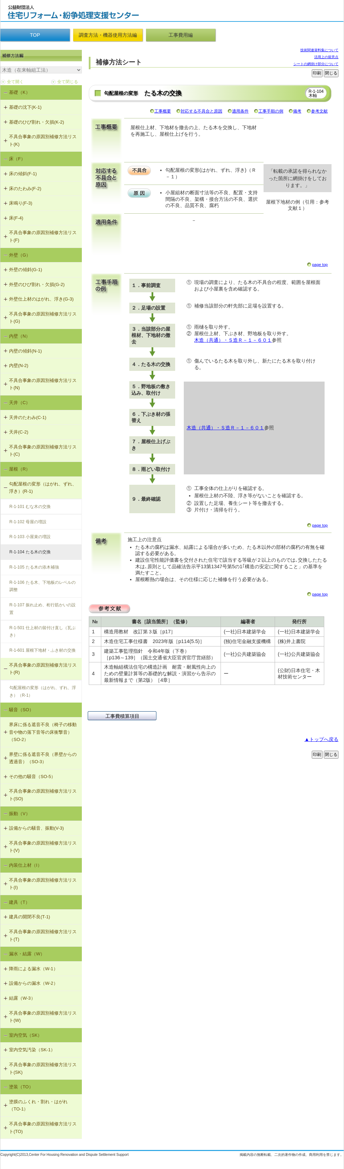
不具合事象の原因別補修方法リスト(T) (43, 935)
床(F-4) (16, 218)
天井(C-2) (18, 432)
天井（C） (19, 402)
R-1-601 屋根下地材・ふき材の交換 (42, 650)
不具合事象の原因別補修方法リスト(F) (43, 236)
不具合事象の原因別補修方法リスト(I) (43, 883)
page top (320, 264)
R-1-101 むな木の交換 (30, 506)
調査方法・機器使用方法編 (108, 35)
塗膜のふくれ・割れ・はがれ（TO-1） (38, 1105)
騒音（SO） (21, 709)
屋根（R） (19, 469)
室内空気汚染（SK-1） (32, 1049)
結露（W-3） (22, 998)
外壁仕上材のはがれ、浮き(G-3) (41, 299)
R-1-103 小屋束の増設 (30, 536)
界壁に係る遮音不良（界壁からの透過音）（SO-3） (43, 758)
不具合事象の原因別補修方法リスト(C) (43, 450)
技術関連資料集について (319, 50)
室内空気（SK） (25, 1035)
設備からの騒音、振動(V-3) (36, 828)
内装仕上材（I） (25, 865)
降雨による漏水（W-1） (33, 968)
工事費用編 (181, 35)
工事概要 (162, 111)
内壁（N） (19, 336)
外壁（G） (20, 255)
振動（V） (19, 813)
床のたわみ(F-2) (25, 188)
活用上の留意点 (326, 57)
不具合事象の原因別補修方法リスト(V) (43, 846)
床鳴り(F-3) (20, 203)
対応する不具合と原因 (201, 111)
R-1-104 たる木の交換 (30, 552)
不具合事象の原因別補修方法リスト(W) (43, 1016)
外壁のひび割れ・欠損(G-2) (36, 284)
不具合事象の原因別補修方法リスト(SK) (43, 1068)
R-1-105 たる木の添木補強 (34, 567)
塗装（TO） (21, 1086)
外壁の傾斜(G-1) (25, 269)
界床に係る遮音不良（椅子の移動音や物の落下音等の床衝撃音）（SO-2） (43, 732)
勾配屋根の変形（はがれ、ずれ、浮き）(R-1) (43, 487)
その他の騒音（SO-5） (32, 776)
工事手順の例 (270, 111)
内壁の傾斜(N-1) (25, 351)
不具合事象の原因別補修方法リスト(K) (43, 140)
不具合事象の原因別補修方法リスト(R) (43, 668)
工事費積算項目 (122, 716)
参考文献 (319, 111)
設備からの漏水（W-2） (33, 983)
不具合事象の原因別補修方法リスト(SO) (43, 794)
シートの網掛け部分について (315, 64)
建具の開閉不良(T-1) (29, 916)
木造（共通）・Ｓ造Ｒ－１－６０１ (233, 340)
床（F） (17, 158)
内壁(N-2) (18, 365)
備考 (297, 111)
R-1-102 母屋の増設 (27, 521)
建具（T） (19, 902)
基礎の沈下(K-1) (25, 107)
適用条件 (240, 111)
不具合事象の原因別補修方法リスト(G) (43, 317)
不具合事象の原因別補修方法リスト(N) (43, 384)
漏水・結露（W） (27, 953)
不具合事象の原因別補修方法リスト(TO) (43, 1127)
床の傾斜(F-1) (23, 173)
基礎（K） (19, 92)
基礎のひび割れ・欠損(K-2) (36, 122)
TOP (35, 35)
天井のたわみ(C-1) (27, 417)
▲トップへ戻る (321, 739)
